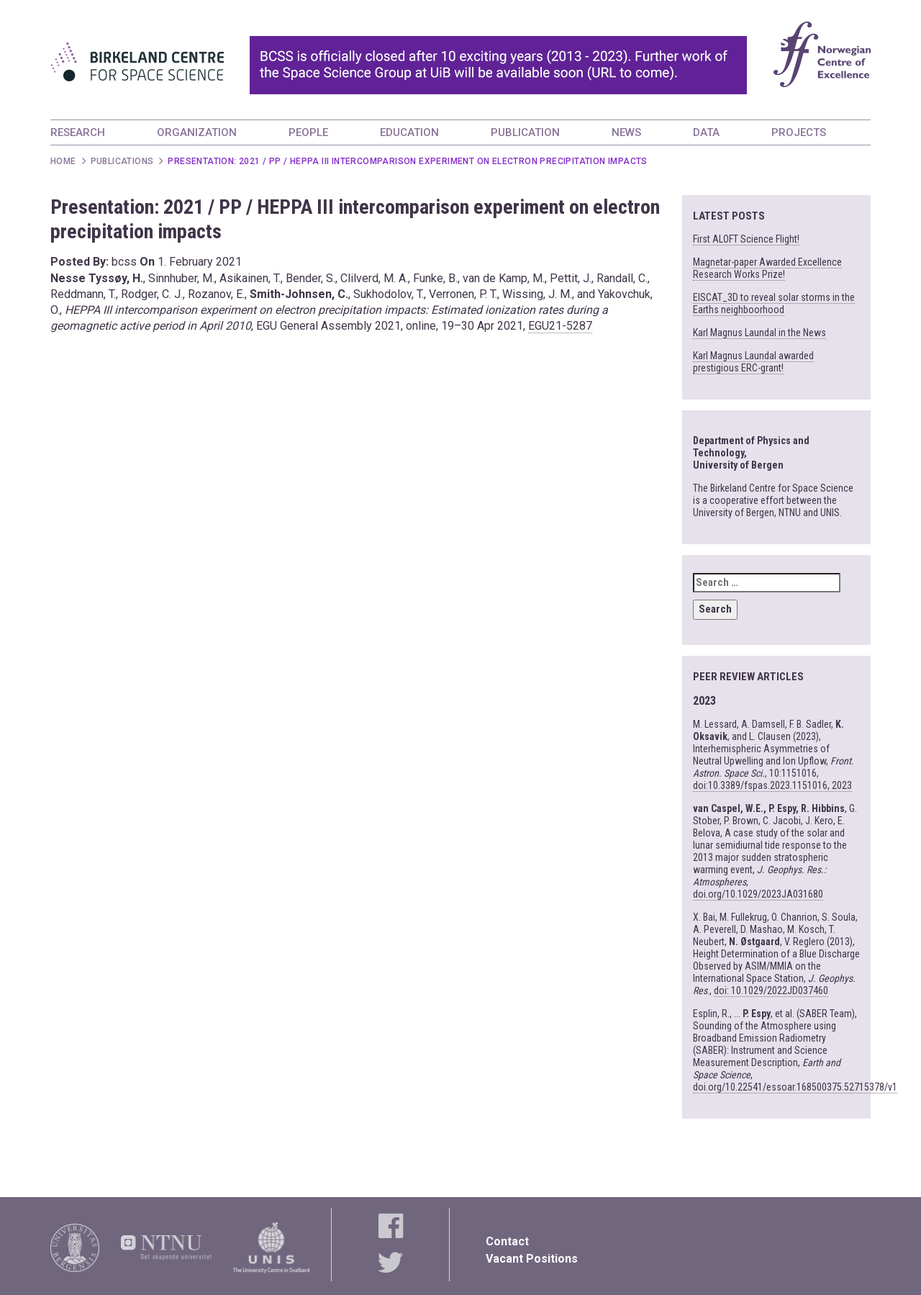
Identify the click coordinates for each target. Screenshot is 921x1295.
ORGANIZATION (197, 132)
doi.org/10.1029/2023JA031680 (758, 894)
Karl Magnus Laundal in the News (759, 332)
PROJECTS (798, 132)
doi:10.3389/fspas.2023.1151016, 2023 (772, 785)
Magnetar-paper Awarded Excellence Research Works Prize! (767, 268)
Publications (122, 161)
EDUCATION (409, 132)
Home (63, 161)
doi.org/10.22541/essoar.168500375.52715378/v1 (795, 1087)
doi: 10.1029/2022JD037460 (771, 990)
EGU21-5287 (560, 326)
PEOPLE (308, 132)
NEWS (626, 132)
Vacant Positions (532, 1258)
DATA (706, 132)
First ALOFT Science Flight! (746, 239)
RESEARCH (77, 132)
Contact (507, 1241)
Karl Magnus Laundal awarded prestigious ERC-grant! (753, 362)
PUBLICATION (525, 132)
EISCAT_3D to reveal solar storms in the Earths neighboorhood (774, 303)
